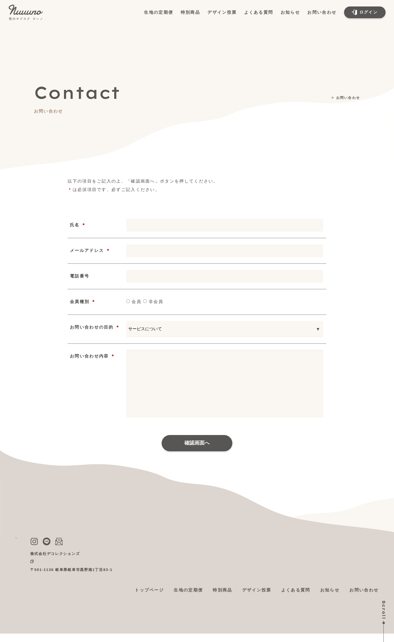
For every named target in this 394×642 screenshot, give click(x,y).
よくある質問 (258, 12)
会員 (133, 301)
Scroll (383, 610)
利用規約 (300, 603)
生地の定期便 (158, 12)
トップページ (149, 590)
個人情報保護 (364, 603)
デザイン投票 (222, 12)
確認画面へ (197, 443)
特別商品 (190, 12)
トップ (324, 98)
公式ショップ (100, 562)
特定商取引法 (329, 603)
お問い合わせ (321, 12)
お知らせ (290, 12)
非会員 (153, 301)
